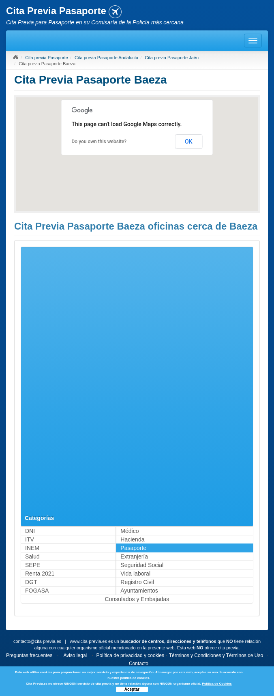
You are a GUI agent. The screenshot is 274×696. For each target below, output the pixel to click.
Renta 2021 (39, 573)
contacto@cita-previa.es (37, 641)
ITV (29, 539)
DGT (31, 582)
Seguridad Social (141, 565)
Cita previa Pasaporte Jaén (172, 57)
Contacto (138, 663)
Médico (129, 531)
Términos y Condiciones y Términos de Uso (216, 655)
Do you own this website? (99, 141)
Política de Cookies (216, 683)
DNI (30, 531)
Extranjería (134, 556)
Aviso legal (75, 655)
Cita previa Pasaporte (46, 57)
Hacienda (132, 539)
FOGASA (37, 590)
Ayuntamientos (139, 590)
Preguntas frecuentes (29, 655)
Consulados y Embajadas (137, 599)
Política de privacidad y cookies (130, 655)
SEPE (32, 565)
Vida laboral (135, 573)
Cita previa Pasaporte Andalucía (106, 57)
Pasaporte (133, 548)
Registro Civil (137, 582)
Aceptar (131, 689)
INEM (32, 548)
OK (189, 141)
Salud (32, 556)
